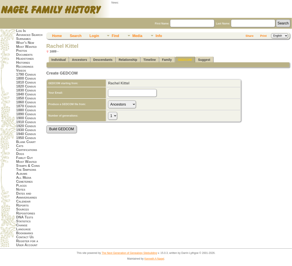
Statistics (23, 221)
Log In (21, 31)
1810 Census (26, 82)
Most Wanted (26, 46)
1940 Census (26, 134)
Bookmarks (24, 233)
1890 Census (26, 114)
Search (75, 36)
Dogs (20, 154)
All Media (23, 177)
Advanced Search (29, 35)
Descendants (102, 59)
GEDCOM (185, 59)
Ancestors (79, 59)
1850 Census (26, 98)
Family (167, 59)
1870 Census (26, 106)
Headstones (25, 58)
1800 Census (26, 78)
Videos (21, 70)
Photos (21, 50)
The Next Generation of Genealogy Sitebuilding (129, 253)
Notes (20, 189)
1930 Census (26, 130)
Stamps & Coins (28, 165)
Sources (22, 209)
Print (263, 35)
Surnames (23, 39)
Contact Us (25, 237)
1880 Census (26, 110)
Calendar (23, 201)
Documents (24, 54)
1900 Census (26, 118)
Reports (22, 205)
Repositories (25, 213)
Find (115, 36)
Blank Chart (26, 142)
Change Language (23, 227)
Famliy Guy (24, 158)
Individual (58, 59)
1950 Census (26, 138)
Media (137, 36)
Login (94, 36)
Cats (19, 146)
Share (249, 35)
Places (21, 185)
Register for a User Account (27, 243)
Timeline (149, 59)
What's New (25, 43)
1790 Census (26, 74)
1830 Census (26, 90)
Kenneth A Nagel (154, 258)
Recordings (24, 66)
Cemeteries (24, 181)
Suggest (204, 59)
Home (57, 36)
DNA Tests (24, 217)
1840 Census (26, 94)
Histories (23, 62)
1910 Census (26, 122)
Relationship (128, 59)
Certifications (26, 150)
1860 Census (26, 102)
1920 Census (26, 126)
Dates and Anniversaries (26, 195)
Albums (21, 173)
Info (158, 36)
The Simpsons (26, 169)
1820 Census (26, 86)
